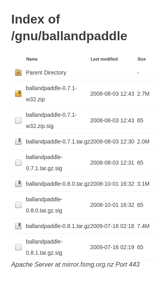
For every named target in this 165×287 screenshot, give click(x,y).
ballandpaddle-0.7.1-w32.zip (51, 93)
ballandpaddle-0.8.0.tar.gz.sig (44, 205)
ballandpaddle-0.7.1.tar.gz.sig (44, 162)
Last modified (104, 59)
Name (32, 59)
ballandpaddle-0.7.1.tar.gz (58, 141)
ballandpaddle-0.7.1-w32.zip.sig (51, 120)
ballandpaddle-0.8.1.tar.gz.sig (44, 247)
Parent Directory (46, 72)
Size (142, 59)
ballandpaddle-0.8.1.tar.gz (58, 226)
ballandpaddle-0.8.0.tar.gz (58, 184)
